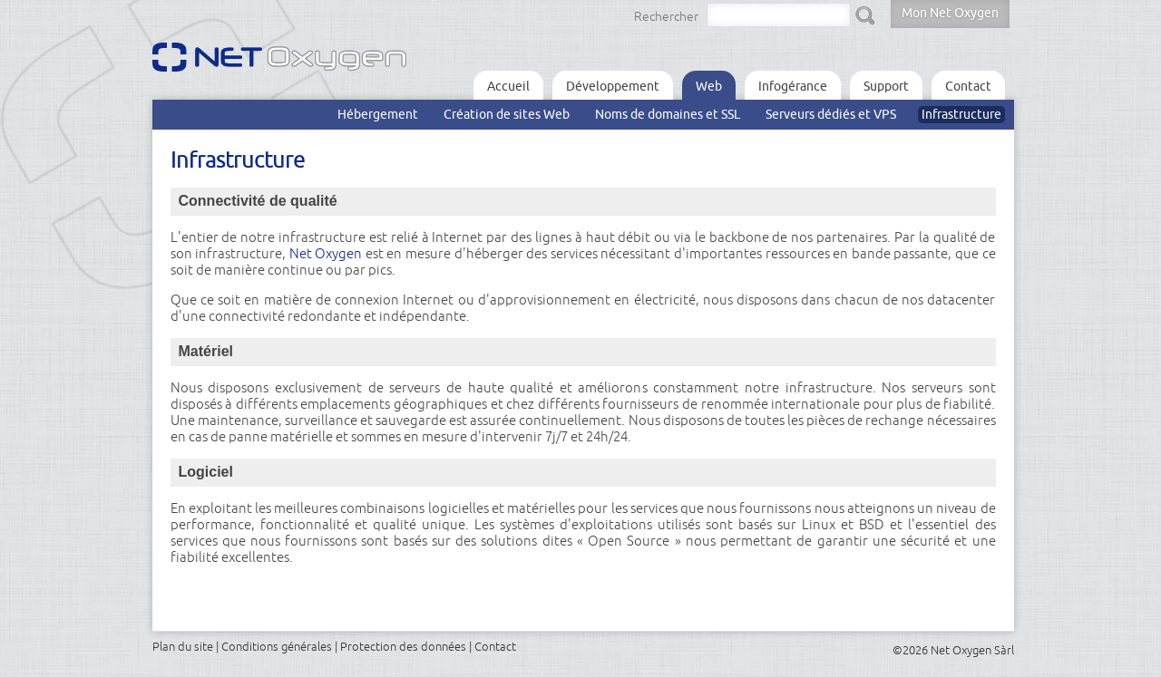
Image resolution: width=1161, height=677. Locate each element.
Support (886, 86)
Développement (612, 86)
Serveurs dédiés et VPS (831, 114)
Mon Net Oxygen (950, 12)
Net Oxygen (326, 253)
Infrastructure (961, 114)
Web (709, 86)
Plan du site (182, 646)
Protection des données (403, 646)
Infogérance (792, 86)
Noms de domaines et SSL (667, 114)
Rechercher (666, 16)
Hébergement (377, 114)
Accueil (508, 86)
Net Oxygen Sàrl (972, 649)
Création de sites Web (507, 114)
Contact (968, 86)
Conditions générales (276, 646)
